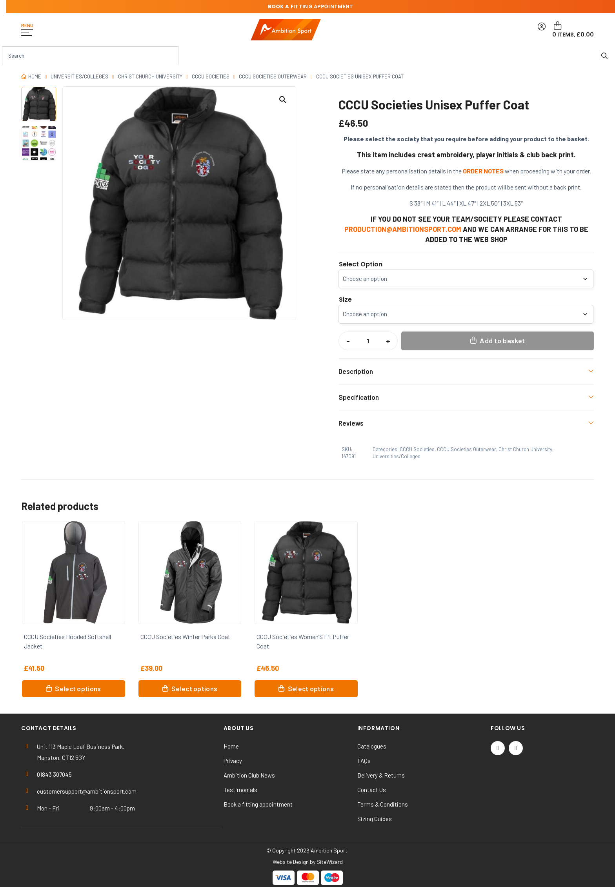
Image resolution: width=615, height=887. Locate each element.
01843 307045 (54, 774)
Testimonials (240, 789)
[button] (283, 100)
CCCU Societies (210, 76)
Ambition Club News (249, 775)
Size (345, 300)
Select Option (360, 264)
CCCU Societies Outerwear (273, 76)
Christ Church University (150, 76)
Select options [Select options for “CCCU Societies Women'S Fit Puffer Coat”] (311, 688)
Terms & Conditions (382, 804)
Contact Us (371, 789)
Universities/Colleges (79, 76)
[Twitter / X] (498, 748)
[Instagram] (516, 748)
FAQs (364, 760)
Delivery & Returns (381, 775)
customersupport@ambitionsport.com (86, 791)
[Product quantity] (367, 340)
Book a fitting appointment (258, 804)
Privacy (233, 760)
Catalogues (371, 746)
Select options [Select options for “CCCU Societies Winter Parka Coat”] (194, 688)
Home (34, 76)
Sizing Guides (374, 818)
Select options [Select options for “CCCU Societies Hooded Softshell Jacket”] (78, 688)
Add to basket (502, 340)
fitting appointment (310, 6)
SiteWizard (330, 861)
